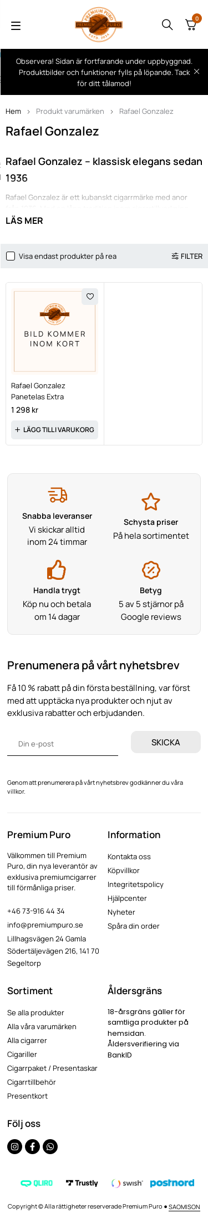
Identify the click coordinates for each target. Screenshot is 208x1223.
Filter (191, 256)
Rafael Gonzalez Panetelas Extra (38, 391)
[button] (54, 429)
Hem (13, 111)
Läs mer (24, 220)
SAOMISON (184, 1206)
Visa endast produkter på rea (67, 256)
